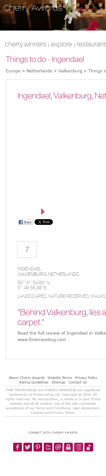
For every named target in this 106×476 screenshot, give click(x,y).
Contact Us (77, 382)
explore (61, 44)
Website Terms (59, 378)
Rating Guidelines (33, 382)
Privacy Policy (86, 378)
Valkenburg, (33, 274)
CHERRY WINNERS (25, 44)
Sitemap (58, 382)
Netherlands (63, 274)
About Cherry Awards (26, 378)
